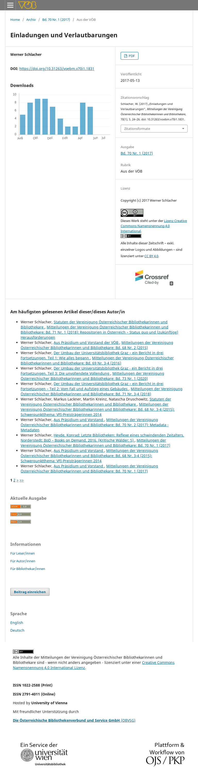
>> (22, 480)
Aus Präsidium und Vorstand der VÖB (86, 342)
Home (15, 19)
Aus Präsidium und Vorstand (79, 419)
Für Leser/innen (22, 553)
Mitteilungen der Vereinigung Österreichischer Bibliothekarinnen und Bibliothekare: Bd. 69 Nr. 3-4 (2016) (97, 360)
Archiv (31, 19)
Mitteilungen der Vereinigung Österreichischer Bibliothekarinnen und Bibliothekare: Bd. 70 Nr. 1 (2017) (95, 443)
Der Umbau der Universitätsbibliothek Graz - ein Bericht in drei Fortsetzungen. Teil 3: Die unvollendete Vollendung (92, 371)
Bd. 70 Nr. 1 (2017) (56, 19)
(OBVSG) (74, 720)
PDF (131, 55)
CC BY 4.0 (151, 256)
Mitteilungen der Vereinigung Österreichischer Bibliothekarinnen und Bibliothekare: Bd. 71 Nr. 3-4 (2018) (102, 391)
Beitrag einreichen (30, 592)
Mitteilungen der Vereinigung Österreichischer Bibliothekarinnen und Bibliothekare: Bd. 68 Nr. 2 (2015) (97, 345)
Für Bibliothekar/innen (27, 568)
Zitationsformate (137, 128)
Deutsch (17, 630)
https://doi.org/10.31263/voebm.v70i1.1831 (56, 68)
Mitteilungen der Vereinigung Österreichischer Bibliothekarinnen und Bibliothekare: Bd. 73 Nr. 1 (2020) (92, 376)
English (16, 622)
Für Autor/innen (22, 561)
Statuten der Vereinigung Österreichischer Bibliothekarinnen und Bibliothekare (96, 402)
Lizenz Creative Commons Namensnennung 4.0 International (154, 225)
